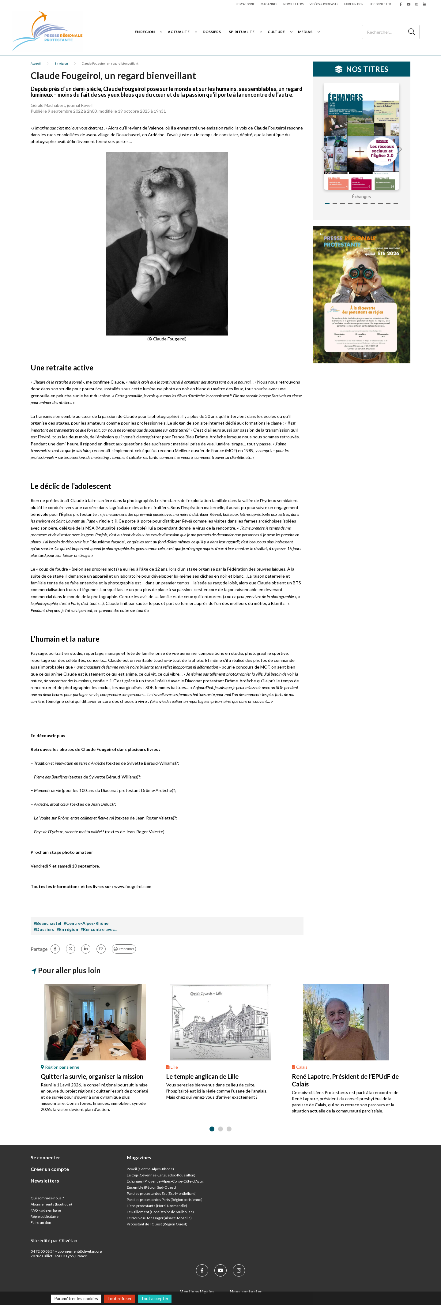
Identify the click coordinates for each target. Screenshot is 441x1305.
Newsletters (293, 4)
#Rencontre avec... (99, 929)
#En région (67, 929)
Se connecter (380, 4)
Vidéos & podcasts (324, 4)
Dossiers (212, 31)
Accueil (36, 63)
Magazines (269, 4)
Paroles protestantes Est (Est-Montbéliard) (162, 1193)
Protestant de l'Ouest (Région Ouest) (157, 1224)
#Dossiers (44, 929)
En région (145, 31)
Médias (305, 31)
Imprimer (126, 949)
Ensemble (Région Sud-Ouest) (151, 1187)
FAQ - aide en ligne (46, 1210)
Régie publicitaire (44, 1216)
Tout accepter (154, 1298)
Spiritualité (241, 31)
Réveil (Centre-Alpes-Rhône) (150, 1169)
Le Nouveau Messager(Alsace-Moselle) (159, 1218)
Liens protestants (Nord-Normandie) (157, 1205)
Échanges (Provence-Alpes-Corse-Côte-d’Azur (165, 1181)
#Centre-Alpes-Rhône (86, 923)
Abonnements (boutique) (51, 1204)
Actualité (179, 31)
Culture (276, 31)
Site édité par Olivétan (54, 1240)
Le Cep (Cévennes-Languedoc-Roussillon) (161, 1175)
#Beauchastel (47, 923)
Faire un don (354, 4)
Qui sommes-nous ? (47, 1198)
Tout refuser (119, 1298)
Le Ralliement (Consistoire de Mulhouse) (160, 1211)
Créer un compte (50, 1169)
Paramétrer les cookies (76, 1298)
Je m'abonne (245, 4)
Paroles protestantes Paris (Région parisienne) (164, 1199)
